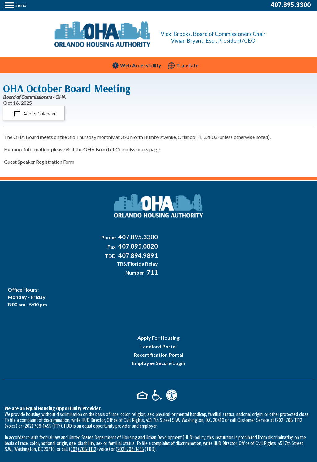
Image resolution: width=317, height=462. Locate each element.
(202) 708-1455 (37, 382)
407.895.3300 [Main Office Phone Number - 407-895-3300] (291, 4)
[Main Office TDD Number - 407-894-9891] (133, 256)
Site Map (184, 424)
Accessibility (212, 424)
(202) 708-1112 (288, 377)
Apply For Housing (158, 294)
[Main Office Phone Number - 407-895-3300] (133, 238)
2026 (100, 424)
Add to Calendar (39, 114)
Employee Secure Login (158, 319)
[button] (15, 4)
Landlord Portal (158, 302)
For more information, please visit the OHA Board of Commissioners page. (82, 149)
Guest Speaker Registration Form (39, 162)
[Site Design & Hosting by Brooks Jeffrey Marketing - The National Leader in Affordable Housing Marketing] (158, 445)
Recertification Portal (158, 311)
